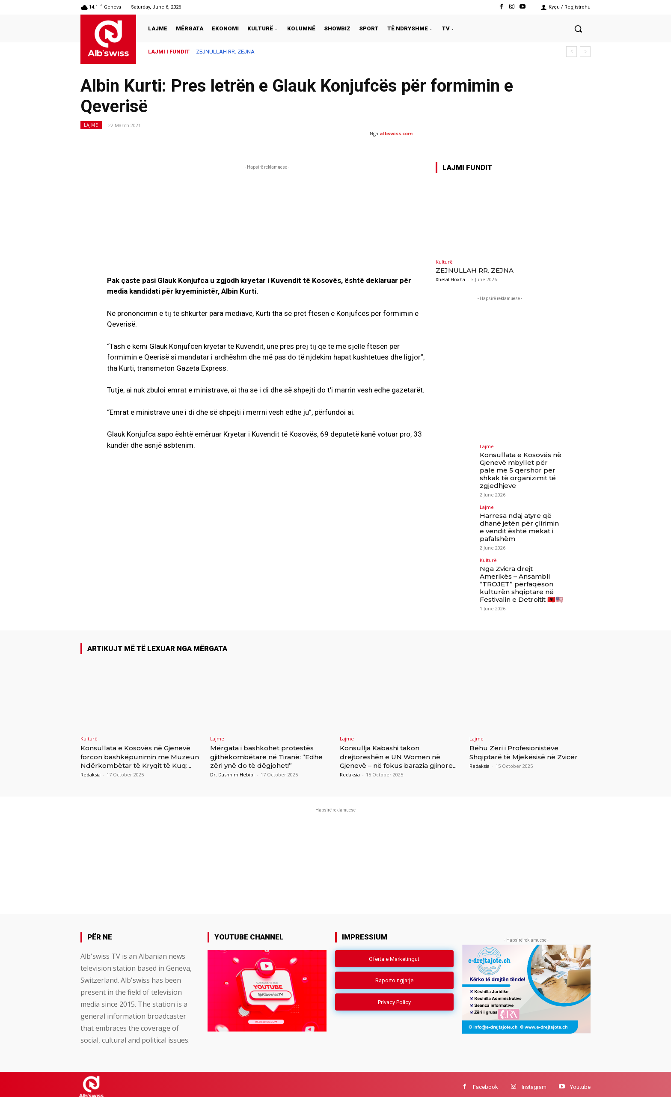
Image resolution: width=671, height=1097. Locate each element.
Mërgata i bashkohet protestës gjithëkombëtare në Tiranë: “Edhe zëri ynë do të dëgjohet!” (269, 742)
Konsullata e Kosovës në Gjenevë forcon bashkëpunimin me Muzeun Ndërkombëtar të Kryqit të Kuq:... (139, 746)
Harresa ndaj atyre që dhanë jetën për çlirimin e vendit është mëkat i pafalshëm (520, 516)
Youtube (580, 1081)
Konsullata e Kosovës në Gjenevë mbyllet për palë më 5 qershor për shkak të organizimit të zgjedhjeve (521, 465)
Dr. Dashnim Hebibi (232, 760)
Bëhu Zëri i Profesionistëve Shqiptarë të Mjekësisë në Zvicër (520, 742)
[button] (578, 28)
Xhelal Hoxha (450, 279)
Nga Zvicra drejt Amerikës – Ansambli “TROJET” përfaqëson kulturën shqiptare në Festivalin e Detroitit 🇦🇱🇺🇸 (520, 571)
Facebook (485, 1081)
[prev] (571, 51)
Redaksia (90, 769)
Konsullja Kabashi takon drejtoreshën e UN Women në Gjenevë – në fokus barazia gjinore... (397, 746)
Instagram (534, 1081)
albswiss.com (396, 133)
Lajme (91, 125)
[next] (585, 51)
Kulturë (444, 261)
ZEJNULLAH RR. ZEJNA (225, 51)
